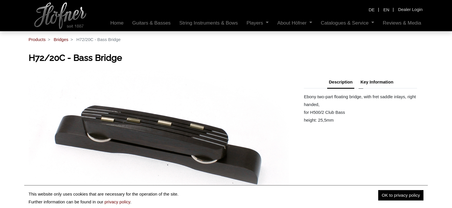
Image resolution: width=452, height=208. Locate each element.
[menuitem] (117, 23)
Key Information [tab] (376, 81)
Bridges (61, 39)
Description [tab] (341, 81)
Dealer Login (410, 9)
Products (37, 39)
